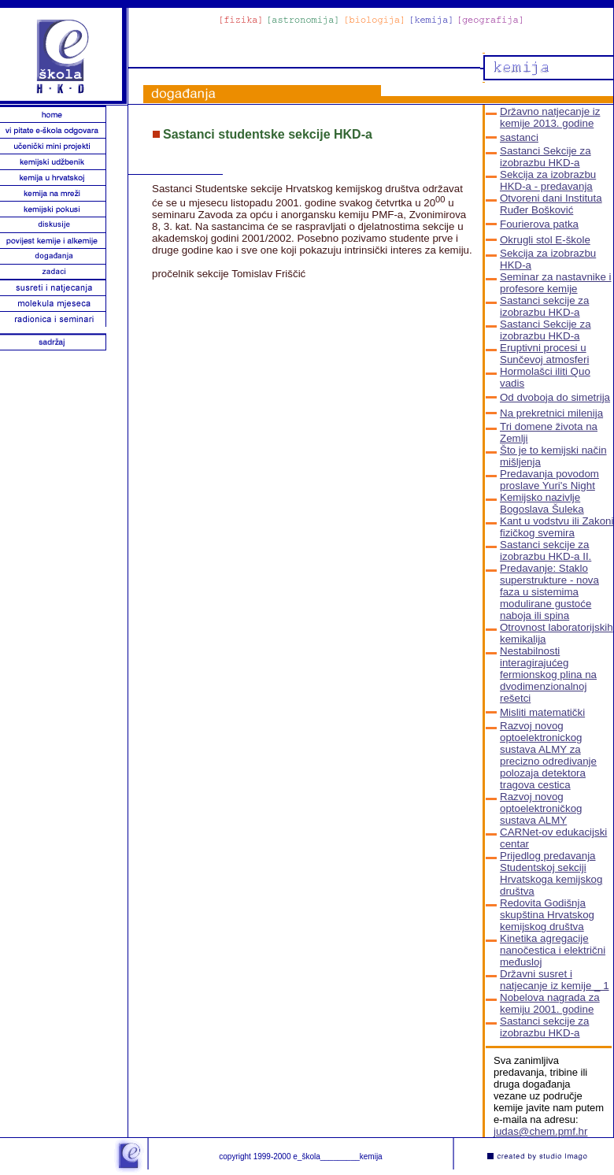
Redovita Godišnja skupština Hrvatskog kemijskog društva (547, 914)
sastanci (519, 137)
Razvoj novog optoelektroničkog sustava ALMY (541, 808)
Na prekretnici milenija (551, 413)
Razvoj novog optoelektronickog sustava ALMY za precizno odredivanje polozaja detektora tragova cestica (548, 755)
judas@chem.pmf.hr (540, 1131)
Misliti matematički (542, 712)
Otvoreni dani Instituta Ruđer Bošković (551, 204)
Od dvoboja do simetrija (555, 397)
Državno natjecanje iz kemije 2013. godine (550, 117)
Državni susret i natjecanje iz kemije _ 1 (554, 980)
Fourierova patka (539, 224)
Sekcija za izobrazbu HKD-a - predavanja (548, 180)
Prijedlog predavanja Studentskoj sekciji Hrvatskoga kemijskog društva (551, 873)
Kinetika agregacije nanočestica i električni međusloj (552, 950)
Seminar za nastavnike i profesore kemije (556, 283)
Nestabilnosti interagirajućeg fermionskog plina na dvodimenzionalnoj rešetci (548, 674)
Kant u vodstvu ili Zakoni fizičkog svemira (556, 527)
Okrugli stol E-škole (545, 240)
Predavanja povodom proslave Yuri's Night (549, 479)
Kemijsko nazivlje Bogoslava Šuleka (542, 503)
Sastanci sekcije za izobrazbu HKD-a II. (545, 550)
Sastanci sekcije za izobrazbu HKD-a (544, 306)
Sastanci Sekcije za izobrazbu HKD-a (545, 157)
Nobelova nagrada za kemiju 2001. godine (550, 1003)
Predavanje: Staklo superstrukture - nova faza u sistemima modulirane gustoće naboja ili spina (549, 591)
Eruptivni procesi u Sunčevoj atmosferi (544, 353)
